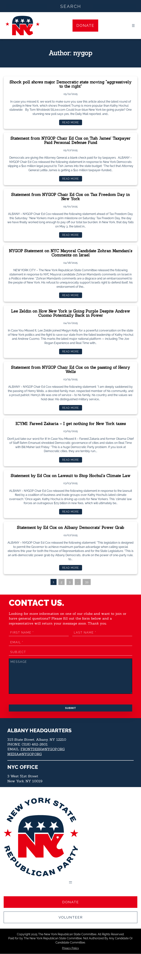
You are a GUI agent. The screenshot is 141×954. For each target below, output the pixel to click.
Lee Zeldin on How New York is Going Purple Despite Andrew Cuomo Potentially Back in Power (70, 313)
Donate (85, 25)
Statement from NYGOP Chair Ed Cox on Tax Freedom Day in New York (70, 197)
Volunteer (71, 917)
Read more (72, 123)
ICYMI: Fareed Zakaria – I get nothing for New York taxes (70, 424)
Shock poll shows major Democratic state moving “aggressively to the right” (70, 84)
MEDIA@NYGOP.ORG (25, 754)
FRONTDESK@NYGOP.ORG (43, 749)
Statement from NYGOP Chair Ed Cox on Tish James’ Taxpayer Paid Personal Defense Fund (70, 140)
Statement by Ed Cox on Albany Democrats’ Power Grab (71, 528)
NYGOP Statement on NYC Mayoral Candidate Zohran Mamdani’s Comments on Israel (70, 253)
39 (86, 582)
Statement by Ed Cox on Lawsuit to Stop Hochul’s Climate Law (70, 476)
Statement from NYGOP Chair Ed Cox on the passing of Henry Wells (70, 370)
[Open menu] (133, 25)
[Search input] (71, 6)
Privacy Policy (70, 948)
